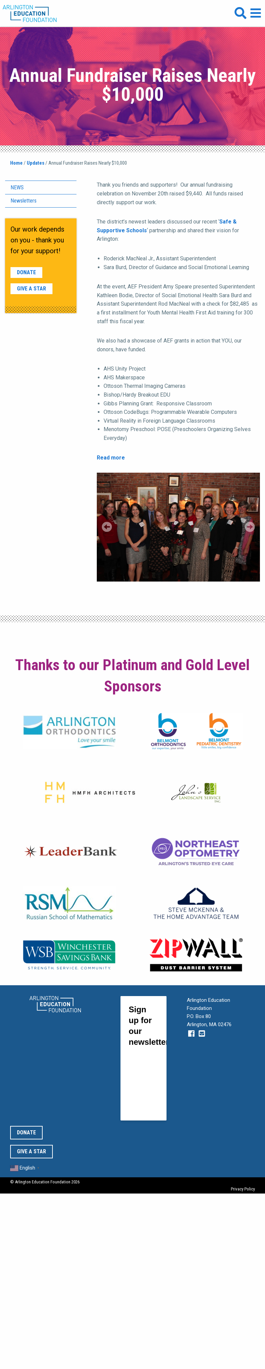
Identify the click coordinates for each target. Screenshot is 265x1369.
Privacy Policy (243, 1188)
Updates (35, 163)
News (17, 187)
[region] (178, 527)
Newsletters (23, 200)
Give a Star (31, 288)
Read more (111, 457)
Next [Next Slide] (250, 527)
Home (16, 163)
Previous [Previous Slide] (107, 527)
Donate (26, 272)
